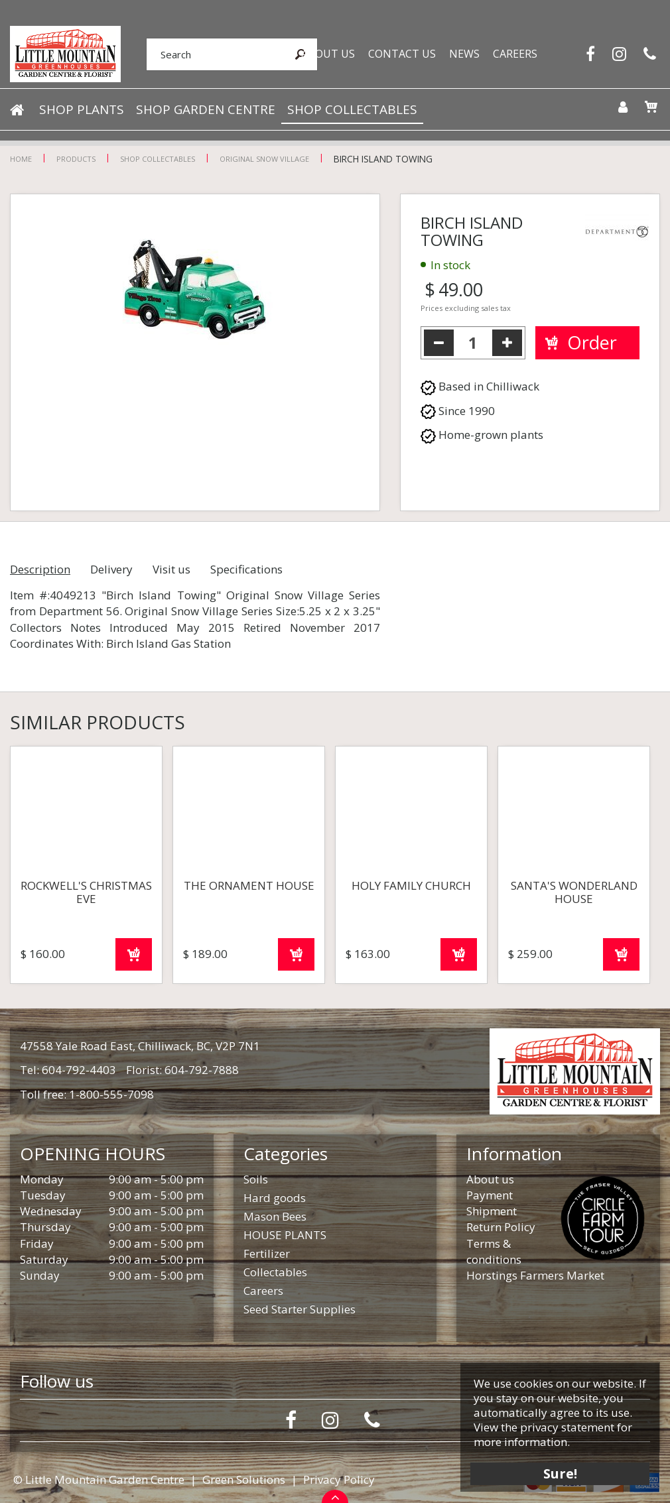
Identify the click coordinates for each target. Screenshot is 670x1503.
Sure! (557, 1471)
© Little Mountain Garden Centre (98, 1479)
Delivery (111, 569)
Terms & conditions (493, 1251)
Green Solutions (243, 1479)
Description (40, 569)
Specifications (246, 569)
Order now (133, 954)
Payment (489, 1195)
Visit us (171, 569)
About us (490, 1179)
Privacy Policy (339, 1479)
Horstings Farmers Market (535, 1275)
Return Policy (500, 1226)
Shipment (491, 1211)
